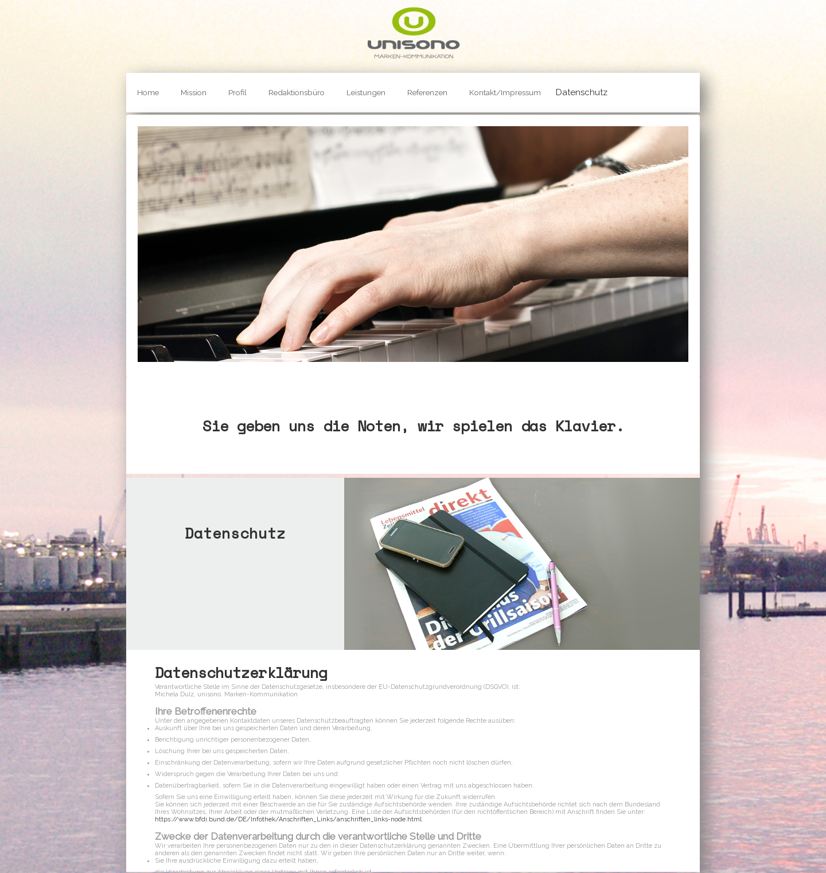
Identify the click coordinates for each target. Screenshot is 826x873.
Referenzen (427, 92)
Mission (193, 92)
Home (148, 92)
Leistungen (365, 92)
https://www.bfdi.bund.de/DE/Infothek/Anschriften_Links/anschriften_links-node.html (288, 819)
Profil (237, 92)
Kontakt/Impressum (505, 92)
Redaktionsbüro (296, 92)
